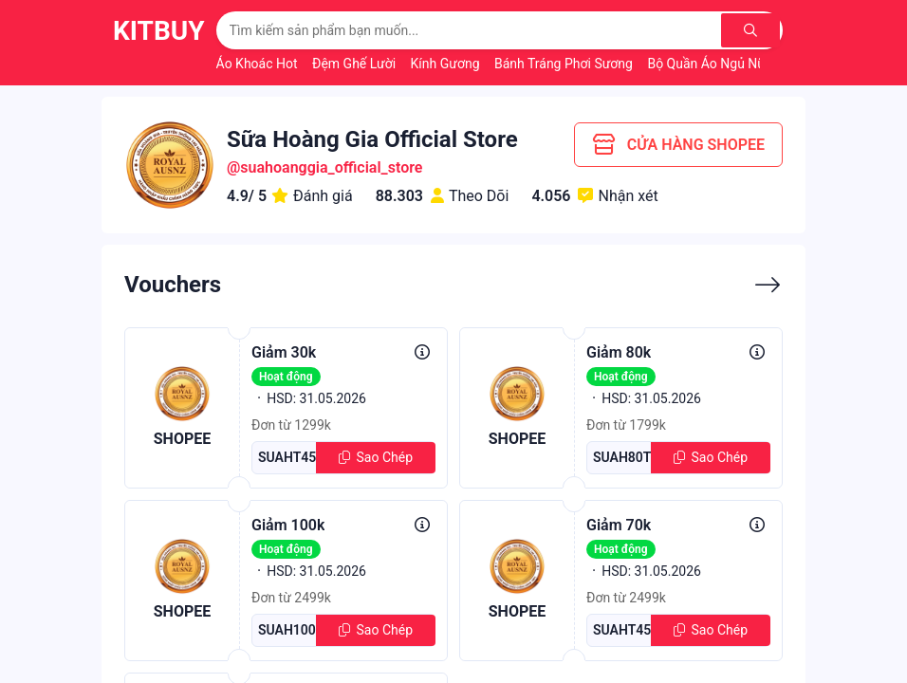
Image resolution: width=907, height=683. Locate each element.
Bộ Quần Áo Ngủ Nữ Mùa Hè (732, 63)
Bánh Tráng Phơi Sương (565, 63)
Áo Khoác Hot (258, 63)
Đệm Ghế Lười (355, 63)
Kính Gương (447, 63)
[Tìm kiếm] (751, 30)
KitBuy (159, 30)
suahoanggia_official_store (331, 167)
